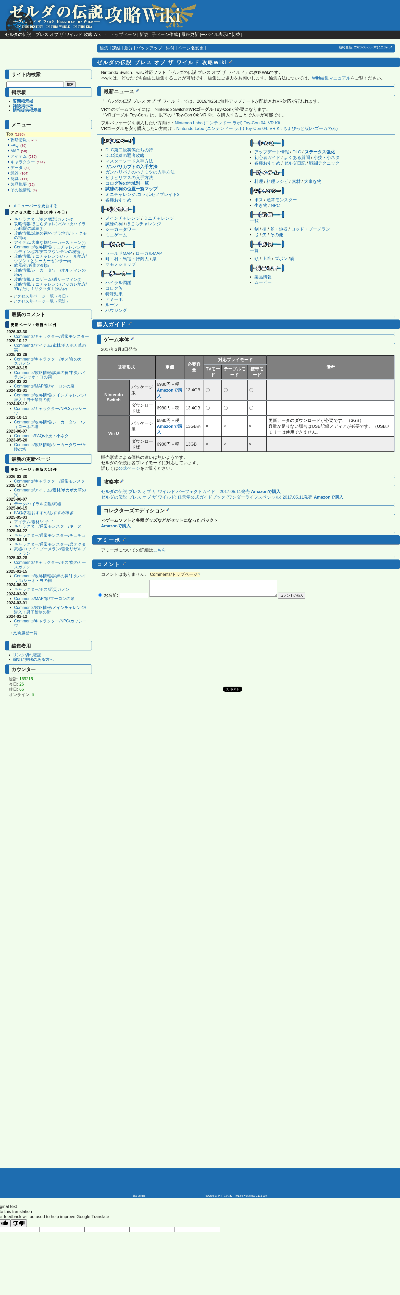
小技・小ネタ (327, 157)
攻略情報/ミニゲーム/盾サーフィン (47, 279)
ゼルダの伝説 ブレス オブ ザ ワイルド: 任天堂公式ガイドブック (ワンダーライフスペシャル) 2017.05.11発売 (206, 497)
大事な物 (312, 181)
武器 (19, 173)
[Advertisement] (46, 57)
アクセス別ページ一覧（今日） (41, 296)
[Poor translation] (18, 1223)
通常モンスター (282, 199)
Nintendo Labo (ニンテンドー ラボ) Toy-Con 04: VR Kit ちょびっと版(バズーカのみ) (257, 128)
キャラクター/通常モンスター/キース (48, 526)
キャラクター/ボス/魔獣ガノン (43, 219)
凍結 (116, 48)
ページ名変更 (191, 48)
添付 (170, 48)
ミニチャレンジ (159, 218)
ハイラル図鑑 (118, 282)
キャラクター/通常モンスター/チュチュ (50, 535)
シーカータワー (120, 229)
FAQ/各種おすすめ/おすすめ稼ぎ (43, 513)
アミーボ (114, 299)
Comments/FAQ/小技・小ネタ (41, 436)
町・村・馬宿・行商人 (127, 259)
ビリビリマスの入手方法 (129, 177)
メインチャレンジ (122, 218)
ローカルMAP (148, 253)
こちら (159, 550)
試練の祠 (114, 223)
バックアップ (149, 48)
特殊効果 (114, 293)
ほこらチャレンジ (143, 223)
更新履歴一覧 (25, 633)
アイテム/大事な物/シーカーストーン (49, 242)
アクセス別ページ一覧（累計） (41, 301)
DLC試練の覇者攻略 (124, 155)
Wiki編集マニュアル (331, 78)
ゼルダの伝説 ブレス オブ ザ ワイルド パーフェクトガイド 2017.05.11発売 (175, 491)
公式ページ (129, 468)
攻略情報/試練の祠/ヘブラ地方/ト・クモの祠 (50, 235)
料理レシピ (277, 181)
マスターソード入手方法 (129, 161)
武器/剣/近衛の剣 (31, 265)
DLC (297, 152)
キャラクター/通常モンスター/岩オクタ (50, 544)
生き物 (260, 205)
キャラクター (27, 162)
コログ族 (114, 288)
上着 (266, 258)
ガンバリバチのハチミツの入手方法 (140, 172)
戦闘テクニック (324, 163)
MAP (18, 151)
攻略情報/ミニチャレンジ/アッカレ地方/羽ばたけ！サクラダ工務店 (50, 286)
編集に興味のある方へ (33, 659)
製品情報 (263, 277)
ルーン (111, 304)
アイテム (23, 156)
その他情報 (23, 190)
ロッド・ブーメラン (310, 229)
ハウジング (116, 310)
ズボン (281, 258)
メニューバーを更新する (35, 206)
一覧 (254, 221)
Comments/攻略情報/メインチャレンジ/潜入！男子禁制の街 (50, 397)
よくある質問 (297, 157)
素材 (296, 181)
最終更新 (190, 34)
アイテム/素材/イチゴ (33, 522)
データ (20, 167)
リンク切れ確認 (27, 655)
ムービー (263, 282)
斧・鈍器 (279, 229)
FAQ (18, 145)
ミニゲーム (116, 235)
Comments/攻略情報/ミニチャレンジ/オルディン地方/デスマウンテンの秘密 (50, 249)
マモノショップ (120, 264)
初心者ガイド (267, 157)
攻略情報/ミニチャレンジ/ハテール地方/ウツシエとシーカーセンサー (50, 258)
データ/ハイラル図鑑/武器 (37, 504)
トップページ (123, 34)
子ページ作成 (165, 34)
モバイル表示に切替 (220, 34)
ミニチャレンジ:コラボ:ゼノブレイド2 (142, 194)
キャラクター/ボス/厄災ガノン (41, 589)
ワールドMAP (118, 253)
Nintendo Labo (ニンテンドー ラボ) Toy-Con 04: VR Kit (227, 123)
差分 (128, 48)
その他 (276, 234)
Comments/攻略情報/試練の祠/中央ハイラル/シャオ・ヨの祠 (50, 374)
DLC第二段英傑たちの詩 (129, 150)
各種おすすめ (267, 163)
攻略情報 (23, 140)
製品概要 (22, 184)
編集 (104, 48)
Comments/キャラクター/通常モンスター (51, 336)
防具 (19, 179)
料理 (258, 181)
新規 (144, 34)
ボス (258, 199)
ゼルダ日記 (295, 163)
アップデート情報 (271, 152)
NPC (275, 205)
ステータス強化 (320, 152)
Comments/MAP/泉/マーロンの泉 (44, 386)
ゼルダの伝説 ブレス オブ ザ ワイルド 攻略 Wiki (53, 34)
